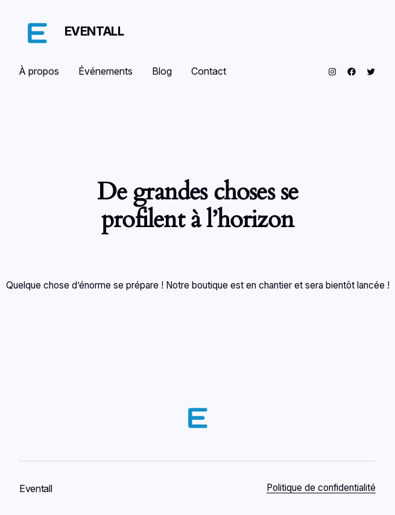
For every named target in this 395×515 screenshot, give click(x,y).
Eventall (94, 31)
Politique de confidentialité (321, 487)
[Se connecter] (254, 71)
